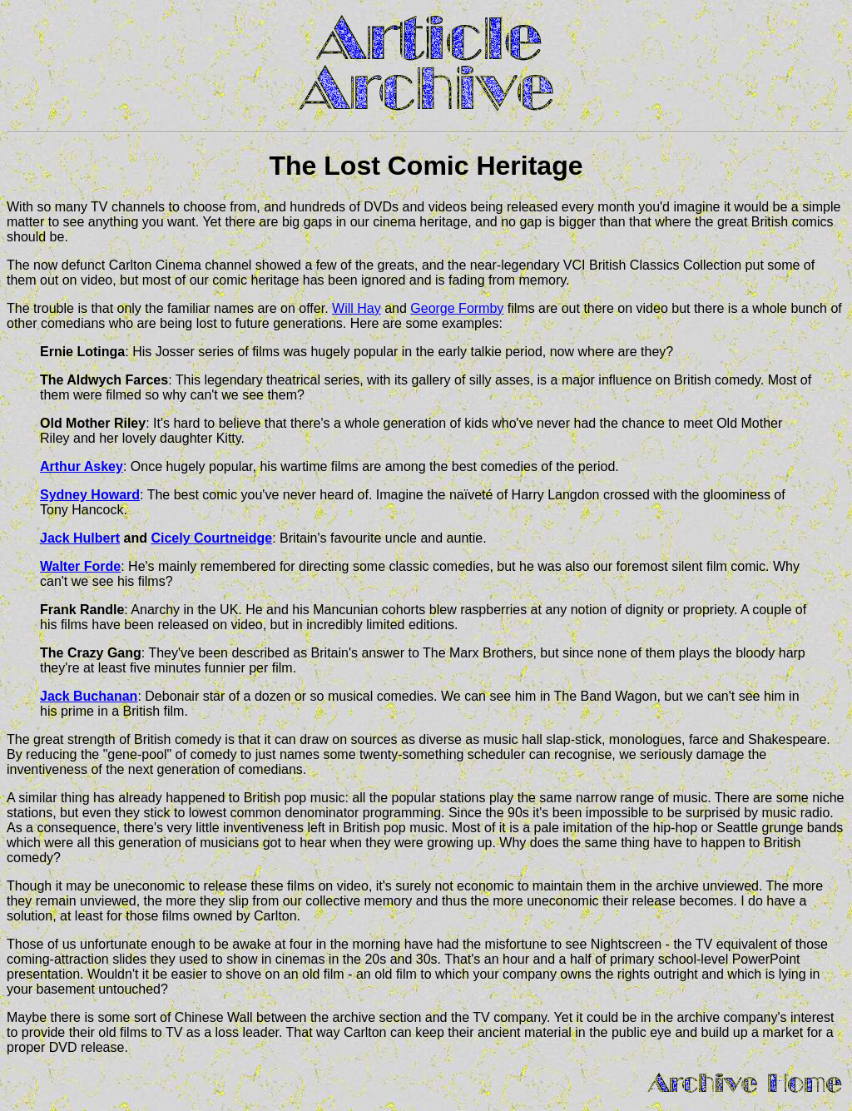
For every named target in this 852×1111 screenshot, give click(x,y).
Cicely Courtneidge (211, 538)
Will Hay (356, 308)
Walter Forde (80, 566)
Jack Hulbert (80, 538)
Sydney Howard (90, 495)
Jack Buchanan (88, 696)
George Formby (456, 308)
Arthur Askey (81, 466)
